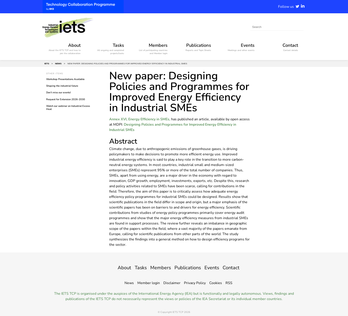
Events (215, 267)
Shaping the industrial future (62, 86)
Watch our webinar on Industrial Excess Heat (68, 107)
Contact (236, 267)
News (129, 283)
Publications (188, 267)
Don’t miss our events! (58, 92)
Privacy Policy (195, 283)
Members (159, 267)
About (119, 267)
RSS (228, 283)
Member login (148, 283)
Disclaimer (171, 283)
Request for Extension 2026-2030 (65, 99)
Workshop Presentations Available (65, 79)
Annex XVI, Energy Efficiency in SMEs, (139, 119)
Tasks (137, 267)
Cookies (215, 283)
